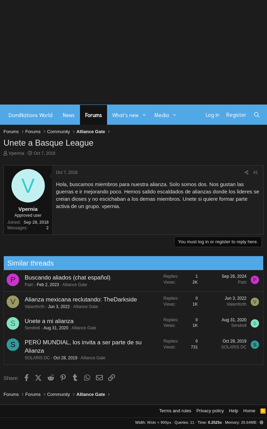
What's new (125, 114)
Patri (26, 284)
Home (249, 410)
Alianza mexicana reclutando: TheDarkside (78, 299)
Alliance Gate (72, 284)
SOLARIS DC (34, 357)
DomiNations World (30, 114)
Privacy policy (210, 410)
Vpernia (16, 153)
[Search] (257, 115)
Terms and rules (175, 410)
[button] (144, 115)
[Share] (246, 173)
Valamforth (32, 306)
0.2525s (215, 422)
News (69, 114)
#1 (255, 172)
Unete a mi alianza (46, 321)
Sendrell (29, 327)
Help (233, 410)
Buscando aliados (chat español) (65, 277)
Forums (93, 114)
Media (161, 114)
